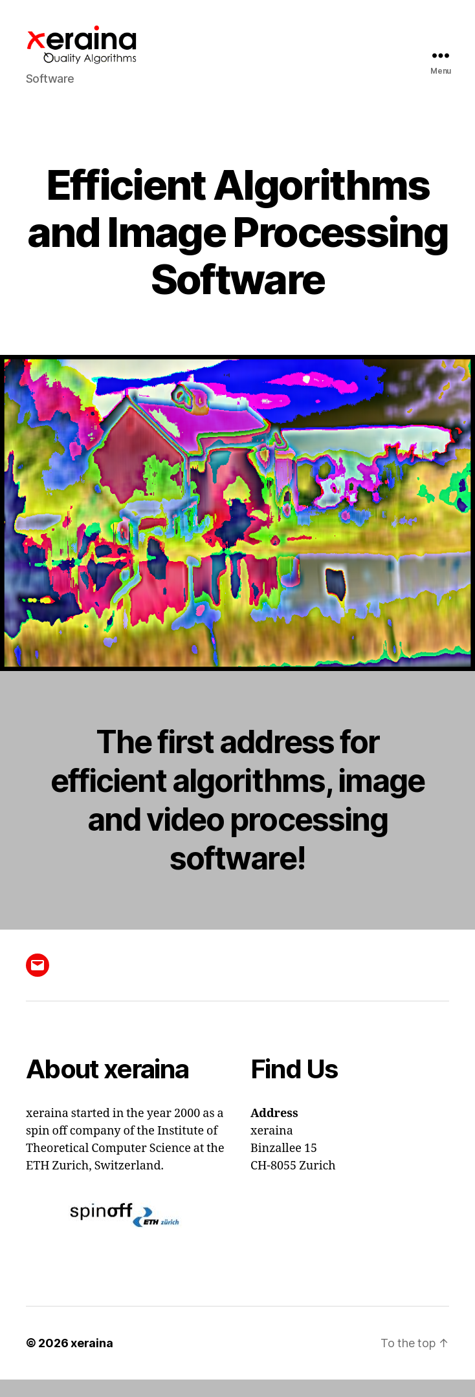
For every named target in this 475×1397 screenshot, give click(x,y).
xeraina (92, 1360)
